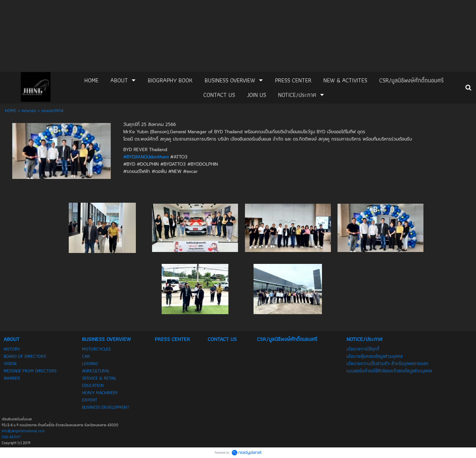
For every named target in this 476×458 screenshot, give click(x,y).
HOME (10, 110)
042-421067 (11, 437)
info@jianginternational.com (23, 431)
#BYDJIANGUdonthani (146, 156)
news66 (28, 110)
